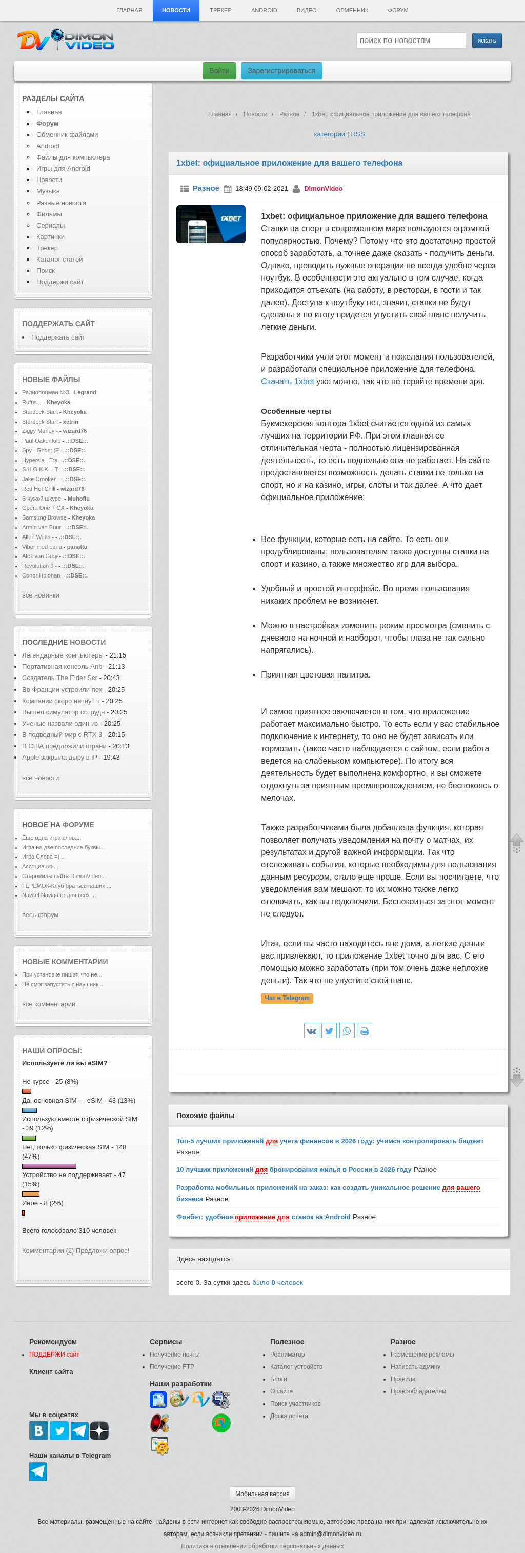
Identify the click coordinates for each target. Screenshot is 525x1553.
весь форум (40, 915)
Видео (307, 10)
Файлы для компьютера (73, 157)
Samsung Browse (44, 517)
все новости (40, 778)
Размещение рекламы (422, 1354)
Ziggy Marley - (40, 431)
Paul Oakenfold (41, 440)
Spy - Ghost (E (40, 450)
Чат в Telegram (287, 998)
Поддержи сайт (60, 282)
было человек (277, 1282)
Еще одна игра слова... (52, 837)
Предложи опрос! (102, 1251)
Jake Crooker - (40, 479)
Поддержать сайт (58, 324)
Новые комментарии (65, 962)
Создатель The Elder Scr (59, 678)
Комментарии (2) (48, 1251)
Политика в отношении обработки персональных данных (262, 1546)
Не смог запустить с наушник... (62, 984)
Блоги (278, 1379)
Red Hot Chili (39, 489)
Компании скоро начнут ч (61, 701)
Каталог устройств (296, 1366)
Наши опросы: (52, 1051)
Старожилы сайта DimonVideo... (64, 876)
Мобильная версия (262, 1494)
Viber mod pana (42, 547)
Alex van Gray (40, 556)
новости (88, 642)
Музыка (48, 191)
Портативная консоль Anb (62, 666)
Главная (129, 10)
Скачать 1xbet (287, 381)
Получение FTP (172, 1366)
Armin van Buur (41, 527)
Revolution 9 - (39, 566)
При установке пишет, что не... (62, 974)
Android (264, 10)
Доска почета (289, 1416)
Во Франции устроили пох (62, 689)
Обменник (352, 10)
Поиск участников (295, 1403)
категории (329, 134)
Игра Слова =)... (43, 856)
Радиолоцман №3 (45, 392)
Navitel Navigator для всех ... (59, 895)
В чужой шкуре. (42, 498)
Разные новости (61, 203)
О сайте (281, 1391)
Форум (398, 10)
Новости (176, 10)
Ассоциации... (40, 866)
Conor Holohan (42, 575)
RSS (358, 134)
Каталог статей (59, 259)
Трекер (220, 10)
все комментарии (48, 1004)
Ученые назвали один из (61, 723)
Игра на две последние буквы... (63, 847)
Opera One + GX (43, 508)
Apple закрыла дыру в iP (59, 757)
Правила (403, 1379)
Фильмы (49, 214)
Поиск (45, 270)
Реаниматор (287, 1354)
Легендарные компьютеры (64, 655)
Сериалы (50, 225)
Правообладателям (418, 1391)
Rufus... (32, 402)
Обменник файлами (67, 134)
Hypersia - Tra (39, 460)
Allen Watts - (38, 537)
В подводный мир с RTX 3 (62, 735)
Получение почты (175, 1354)
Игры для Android (63, 168)
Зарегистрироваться (281, 71)
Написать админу (415, 1366)
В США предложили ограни (64, 746)
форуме (78, 825)
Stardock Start (40, 412)
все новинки (40, 595)
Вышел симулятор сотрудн (63, 712)
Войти (219, 71)
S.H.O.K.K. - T (40, 469)
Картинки (50, 237)
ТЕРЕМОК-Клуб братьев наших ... (66, 886)
